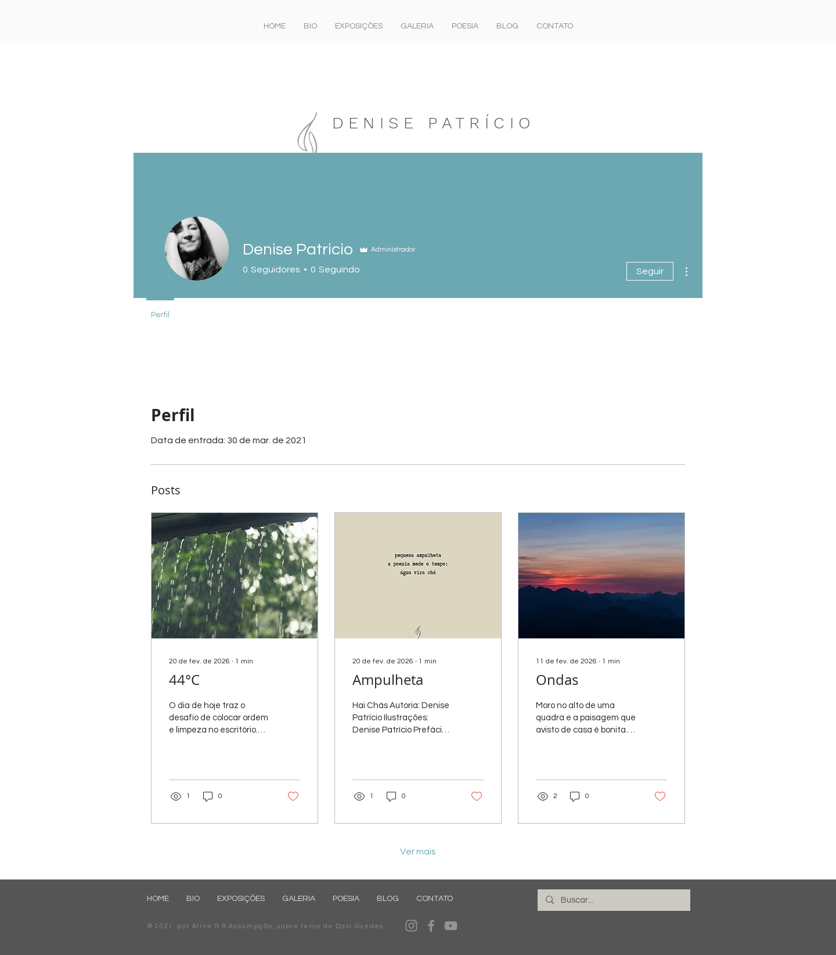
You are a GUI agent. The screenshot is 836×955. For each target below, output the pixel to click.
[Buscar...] (613, 900)
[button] (358, 26)
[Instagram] (411, 926)
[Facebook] (431, 926)
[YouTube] (451, 926)
